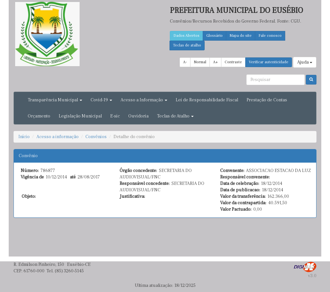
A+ (215, 62)
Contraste (233, 62)
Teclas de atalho (187, 45)
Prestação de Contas (267, 100)
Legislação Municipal (80, 116)
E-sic (115, 116)
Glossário (214, 35)
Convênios (96, 137)
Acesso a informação (57, 137)
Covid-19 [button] (101, 100)
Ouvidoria (138, 116)
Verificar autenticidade (268, 62)
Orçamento (39, 116)
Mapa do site (240, 35)
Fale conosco (270, 35)
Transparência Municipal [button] (55, 100)
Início (24, 137)
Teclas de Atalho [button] (175, 116)
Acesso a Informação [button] (144, 100)
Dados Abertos (186, 35)
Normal (200, 62)
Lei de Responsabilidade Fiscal (207, 100)
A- (185, 62)
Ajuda (304, 62)
